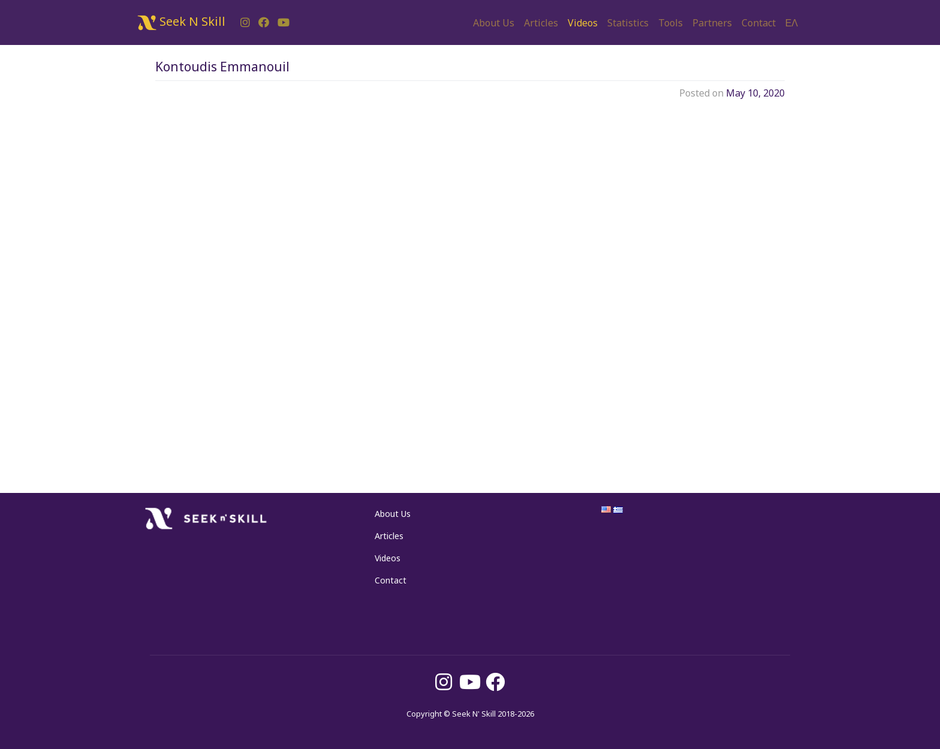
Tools (670, 22)
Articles (541, 22)
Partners (712, 22)
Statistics (628, 22)
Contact (759, 22)
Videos (583, 22)
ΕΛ (791, 22)
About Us (493, 22)
